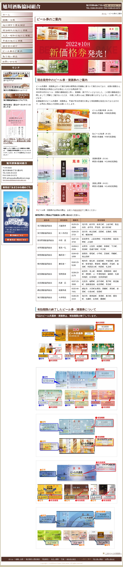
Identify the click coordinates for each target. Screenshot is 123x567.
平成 (62, 559)
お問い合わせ (109, 559)
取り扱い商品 (98, 559)
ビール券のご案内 (84, 559)
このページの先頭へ (113, 553)
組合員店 (78, 210)
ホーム (104, 13)
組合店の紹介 (71, 559)
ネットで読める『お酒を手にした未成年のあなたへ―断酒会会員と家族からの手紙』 (17, 141)
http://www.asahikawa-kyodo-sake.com (14, 180)
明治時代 (45, 559)
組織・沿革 (19, 559)
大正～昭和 (55, 559)
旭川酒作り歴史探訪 (33, 559)
